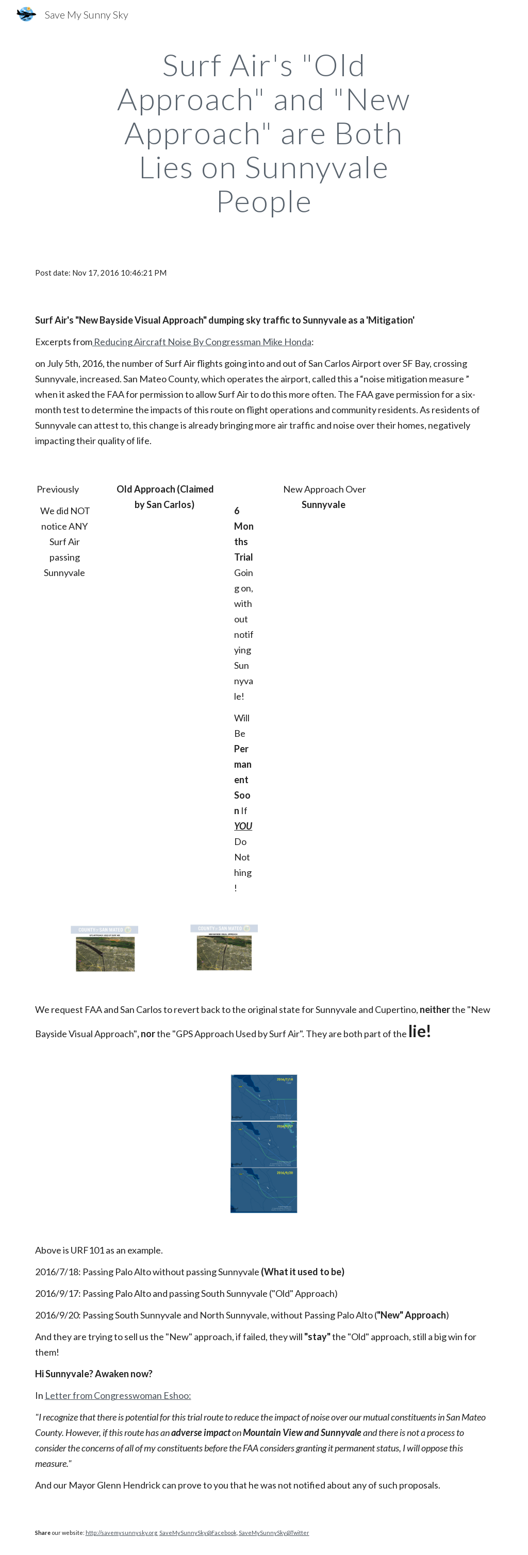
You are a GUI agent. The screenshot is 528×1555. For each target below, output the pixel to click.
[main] (263, 132)
